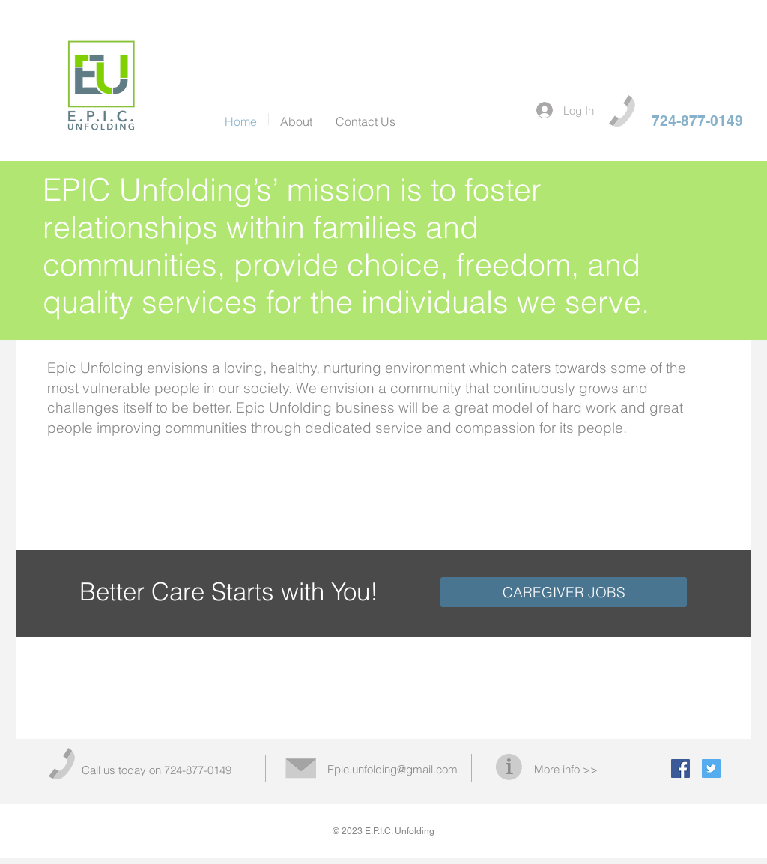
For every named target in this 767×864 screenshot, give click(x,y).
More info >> (566, 769)
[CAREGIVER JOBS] (563, 592)
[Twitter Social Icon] (711, 768)
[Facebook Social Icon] (680, 768)
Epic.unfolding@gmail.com (392, 769)
